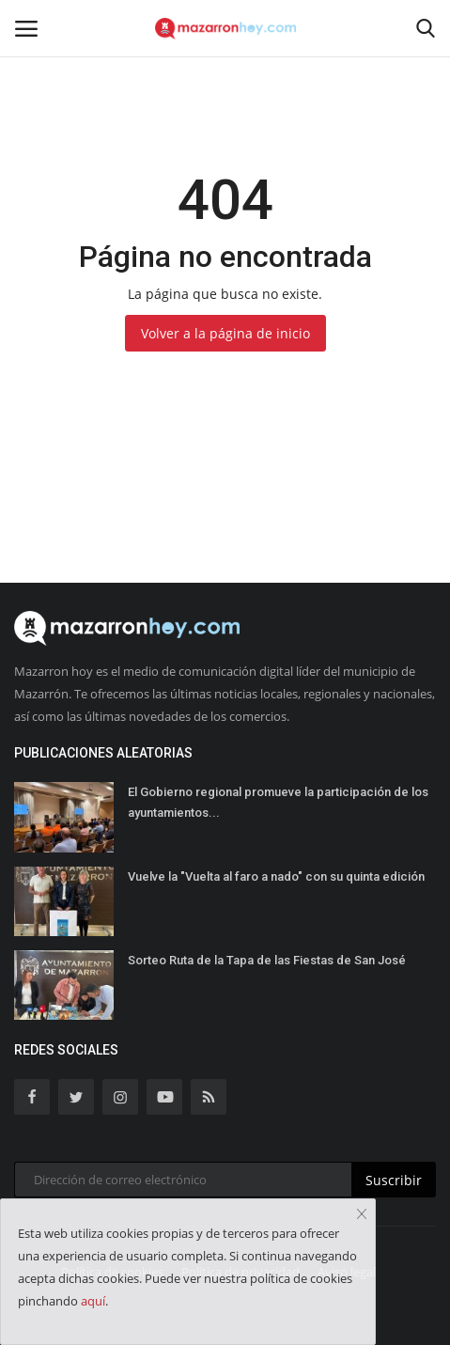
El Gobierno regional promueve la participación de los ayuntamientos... (278, 802)
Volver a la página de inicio (225, 333)
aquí (93, 1300)
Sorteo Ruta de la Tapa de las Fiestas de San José (267, 960)
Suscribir (393, 1180)
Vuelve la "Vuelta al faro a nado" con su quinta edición (276, 876)
